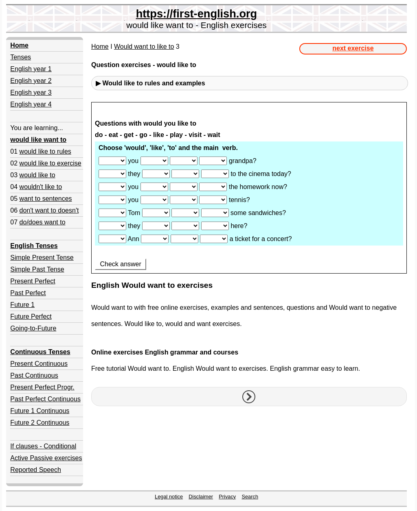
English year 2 (30, 80)
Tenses (20, 57)
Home (100, 46)
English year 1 (30, 68)
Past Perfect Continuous (45, 399)
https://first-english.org (196, 13)
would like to (37, 175)
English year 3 (30, 92)
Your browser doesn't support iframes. (249, 188)
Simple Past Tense (37, 269)
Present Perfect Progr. (42, 387)
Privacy (227, 497)
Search (249, 497)
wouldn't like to (41, 186)
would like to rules (45, 151)
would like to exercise (50, 163)
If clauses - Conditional (43, 446)
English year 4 (30, 104)
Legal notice (169, 497)
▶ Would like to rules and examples (150, 83)
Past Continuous (34, 375)
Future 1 (22, 304)
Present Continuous (39, 363)
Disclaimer (201, 497)
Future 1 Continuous (39, 410)
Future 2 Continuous (39, 422)
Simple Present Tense (41, 257)
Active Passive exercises (46, 457)
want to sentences (46, 198)
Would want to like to (144, 46)
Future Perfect (30, 316)
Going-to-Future (33, 328)
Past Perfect (28, 292)
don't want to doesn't (49, 210)
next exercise (352, 48)
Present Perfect (32, 281)
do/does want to (43, 222)
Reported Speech (35, 469)
